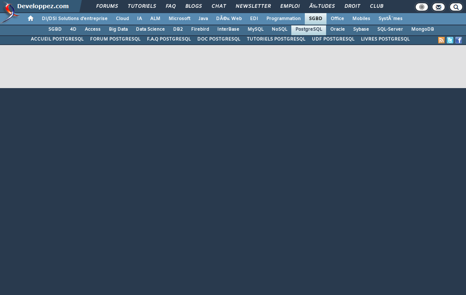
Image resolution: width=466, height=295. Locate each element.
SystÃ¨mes (390, 19)
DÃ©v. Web (229, 19)
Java (203, 19)
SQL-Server (390, 29)
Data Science (150, 29)
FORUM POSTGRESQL (115, 39)
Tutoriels (142, 6)
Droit (352, 6)
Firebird (200, 29)
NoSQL (279, 29)
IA (139, 19)
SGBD (315, 19)
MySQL (255, 29)
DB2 (178, 29)
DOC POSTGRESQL (218, 39)
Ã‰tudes (321, 6)
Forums (107, 6)
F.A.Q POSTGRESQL (169, 39)
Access (93, 29)
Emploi (289, 6)
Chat (219, 6)
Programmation (283, 19)
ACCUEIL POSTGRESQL (57, 39)
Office (337, 19)
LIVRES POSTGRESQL (385, 39)
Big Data (118, 29)
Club (376, 6)
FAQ (170, 6)
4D (73, 29)
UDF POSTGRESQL (333, 39)
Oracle (337, 29)
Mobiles (361, 19)
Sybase (361, 29)
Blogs (194, 6)
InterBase (228, 29)
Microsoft (179, 19)
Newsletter (253, 6)
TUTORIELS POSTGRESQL (276, 39)
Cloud (122, 19)
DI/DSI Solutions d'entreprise (75, 19)
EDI (254, 19)
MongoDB (422, 29)
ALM (155, 19)
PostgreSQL (308, 29)
